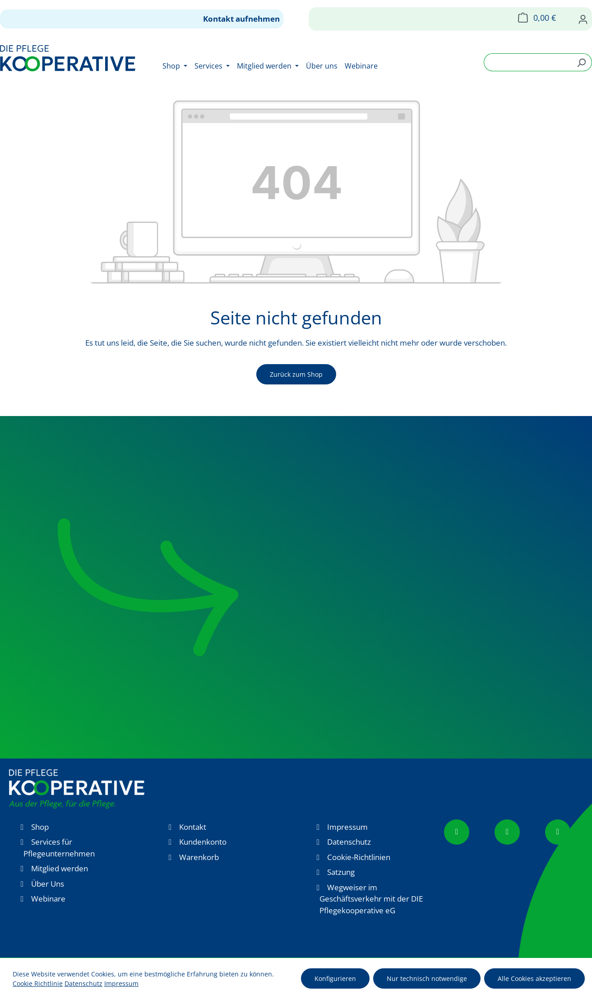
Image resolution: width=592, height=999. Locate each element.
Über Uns (47, 884)
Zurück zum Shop (296, 374)
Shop (40, 827)
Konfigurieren (335, 978)
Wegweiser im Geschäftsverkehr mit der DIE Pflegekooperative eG (371, 899)
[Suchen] (581, 62)
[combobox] (527, 62)
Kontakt (192, 827)
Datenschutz (349, 842)
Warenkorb (199, 857)
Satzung (341, 872)
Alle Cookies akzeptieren (534, 978)
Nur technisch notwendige (427, 978)
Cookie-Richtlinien (358, 857)
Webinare (48, 898)
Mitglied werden (59, 868)
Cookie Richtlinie (38, 983)
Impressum (347, 827)
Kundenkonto (203, 842)
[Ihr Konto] (583, 19)
